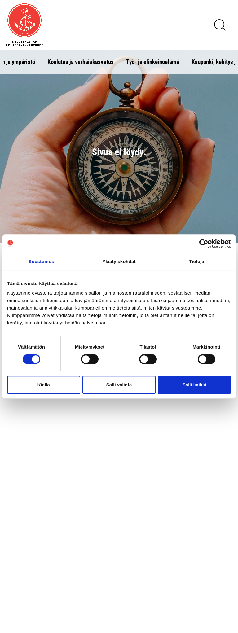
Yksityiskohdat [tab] (118, 261)
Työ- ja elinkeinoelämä (152, 61)
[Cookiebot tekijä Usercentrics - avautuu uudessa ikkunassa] (204, 243)
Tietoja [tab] (196, 261)
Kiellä (43, 384)
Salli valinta (119, 384)
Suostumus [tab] (41, 261)
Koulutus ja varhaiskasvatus (80, 61)
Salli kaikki (194, 384)
